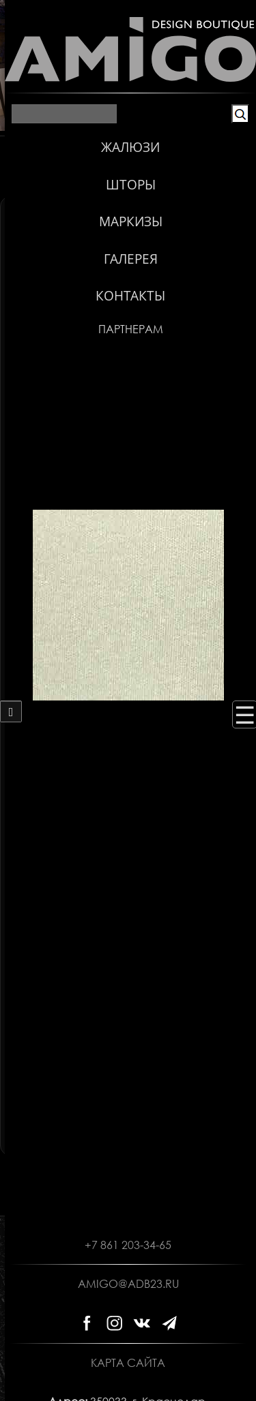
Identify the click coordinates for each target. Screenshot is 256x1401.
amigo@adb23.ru (128, 1284)
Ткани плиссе (132, 306)
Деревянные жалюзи (132, 242)
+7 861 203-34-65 (128, 1245)
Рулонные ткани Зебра (132, 285)
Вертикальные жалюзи (128, 205)
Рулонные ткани (132, 264)
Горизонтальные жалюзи (132, 221)
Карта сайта (128, 1363)
